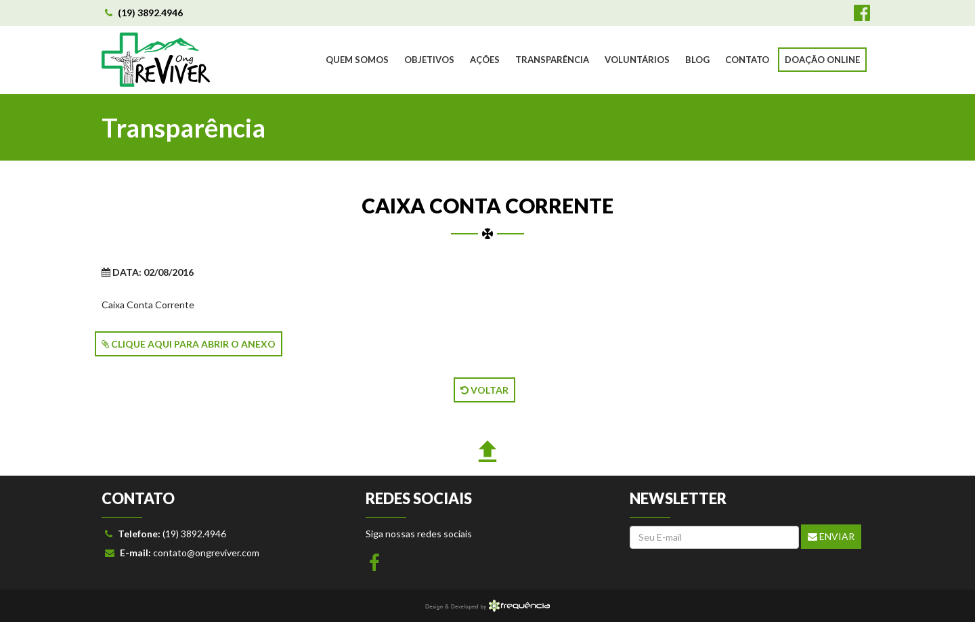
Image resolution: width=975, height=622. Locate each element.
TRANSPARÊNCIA (552, 59)
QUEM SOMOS (357, 59)
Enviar (831, 536)
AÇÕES (485, 59)
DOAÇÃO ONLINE (822, 59)
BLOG (697, 59)
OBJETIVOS (429, 59)
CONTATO (747, 59)
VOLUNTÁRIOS (637, 59)
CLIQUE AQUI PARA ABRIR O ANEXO (189, 344)
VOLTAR (484, 390)
